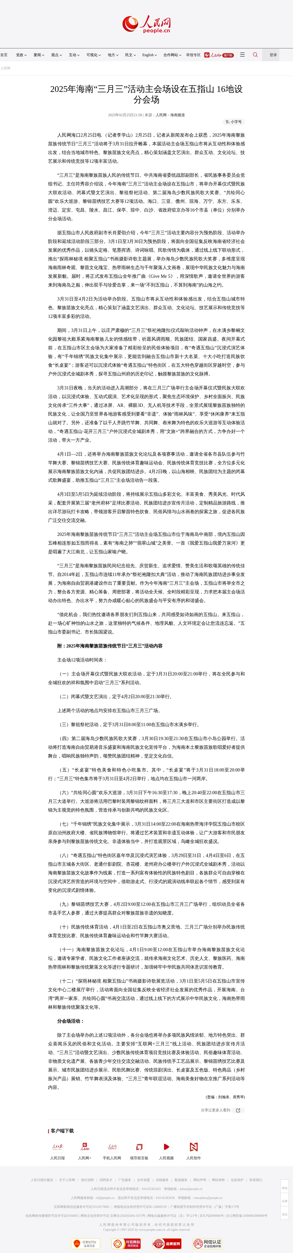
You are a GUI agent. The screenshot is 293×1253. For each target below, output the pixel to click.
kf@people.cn (105, 1198)
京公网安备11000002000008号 (247, 1215)
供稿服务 (162, 1180)
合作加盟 (143, 1180)
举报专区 (193, 55)
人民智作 (194, 1149)
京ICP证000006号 (212, 1215)
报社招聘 (87, 1180)
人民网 (5, 68)
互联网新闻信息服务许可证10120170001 (82, 1207)
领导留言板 (139, 1149)
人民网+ (85, 1149)
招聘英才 (106, 1180)
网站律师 (218, 1180)
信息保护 (237, 1180)
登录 (273, 55)
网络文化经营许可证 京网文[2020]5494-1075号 (113, 1215)
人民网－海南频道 (170, 115)
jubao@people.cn (191, 1189)
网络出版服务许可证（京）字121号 (172, 1215)
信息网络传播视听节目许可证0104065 (51, 1215)
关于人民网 (67, 1180)
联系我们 (256, 1180)
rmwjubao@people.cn (208, 1198)
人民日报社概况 (42, 1180)
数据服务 (181, 1180)
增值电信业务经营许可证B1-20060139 (140, 1207)
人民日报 (57, 1149)
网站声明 (199, 1180)
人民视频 (166, 1149)
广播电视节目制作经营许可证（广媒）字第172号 (204, 1207)
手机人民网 (112, 1149)
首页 (4, 55)
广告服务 (124, 1180)
